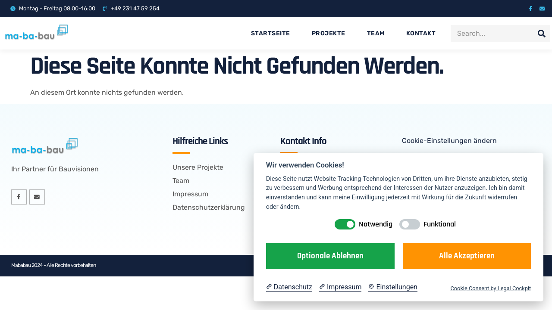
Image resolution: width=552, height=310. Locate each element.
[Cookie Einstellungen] (392, 287)
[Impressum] (340, 287)
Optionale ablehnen (330, 256)
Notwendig (375, 224)
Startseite (270, 33)
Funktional (439, 224)
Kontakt (421, 33)
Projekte (328, 33)
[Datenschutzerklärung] (289, 287)
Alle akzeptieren (467, 256)
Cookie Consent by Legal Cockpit (490, 288)
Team (376, 33)
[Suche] (541, 33)
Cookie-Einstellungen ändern (449, 140)
